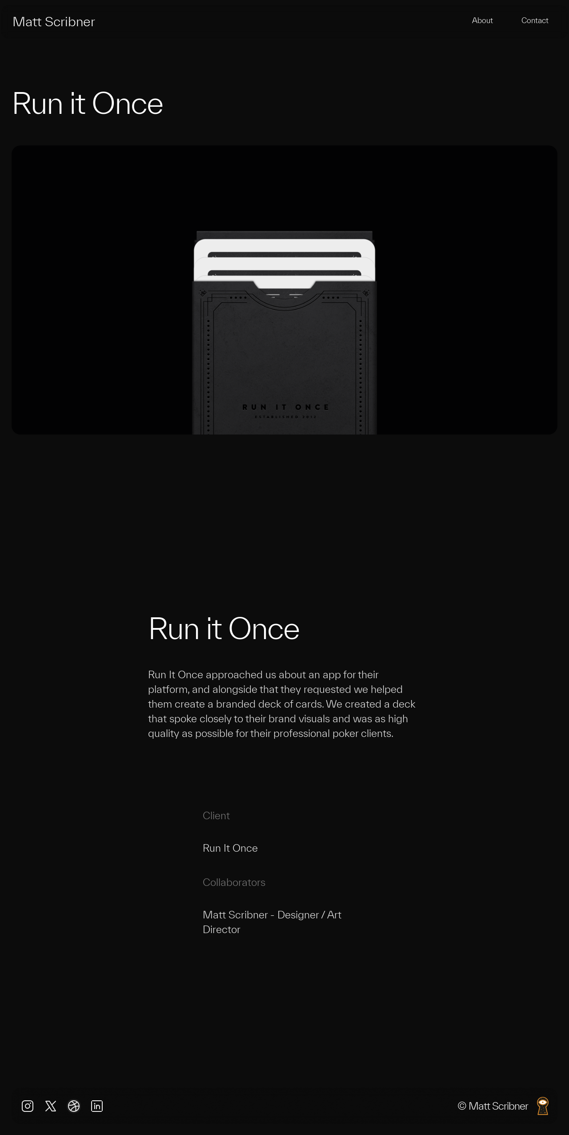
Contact (535, 20)
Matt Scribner (53, 21)
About (482, 20)
